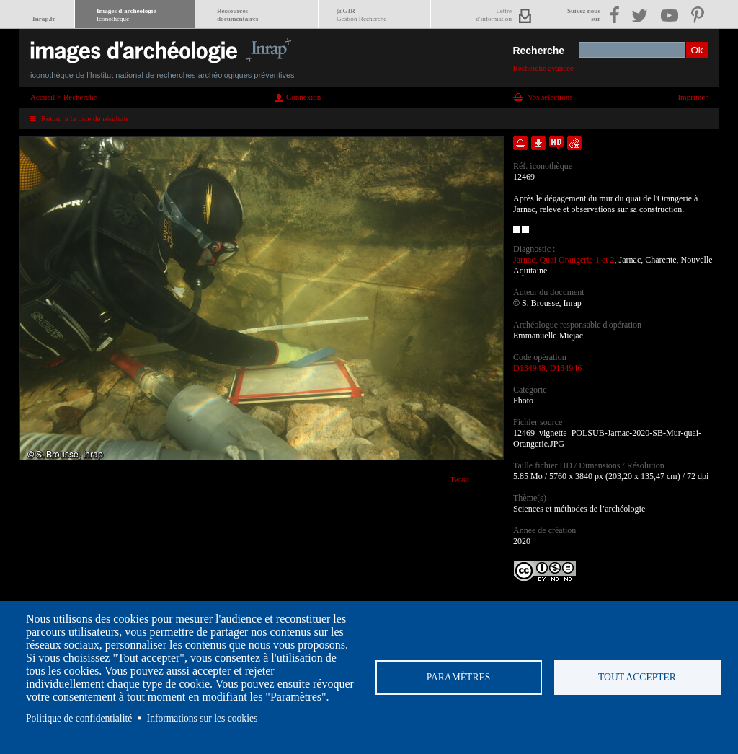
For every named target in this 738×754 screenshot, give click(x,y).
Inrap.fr (43, 18)
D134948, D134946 (547, 368)
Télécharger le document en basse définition (538, 143)
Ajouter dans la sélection (520, 143)
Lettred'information (494, 14)
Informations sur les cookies (202, 718)
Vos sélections (550, 96)
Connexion (303, 96)
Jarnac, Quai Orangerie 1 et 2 (564, 260)
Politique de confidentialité (79, 718)
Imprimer (692, 96)
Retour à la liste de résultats (85, 118)
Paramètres (459, 677)
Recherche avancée (543, 67)
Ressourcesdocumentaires (237, 14)
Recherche (538, 50)
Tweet (459, 479)
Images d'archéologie (126, 14)
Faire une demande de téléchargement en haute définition (556, 143)
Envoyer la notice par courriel (574, 143)
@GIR (361, 14)
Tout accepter (637, 677)
